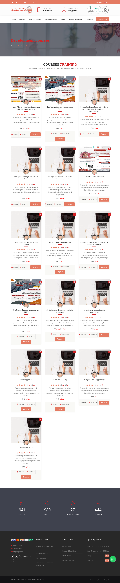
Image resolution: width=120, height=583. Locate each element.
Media (63, 19)
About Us (22, 19)
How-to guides (41, 558)
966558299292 (18, 545)
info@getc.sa (18, 548)
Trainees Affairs (67, 546)
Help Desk (98, 580)
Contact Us (46, 8)
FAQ (91, 580)
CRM (99, 2)
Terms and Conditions (69, 551)
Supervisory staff (42, 553)
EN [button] (106, 2)
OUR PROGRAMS (35, 19)
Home (14, 19)
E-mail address (73, 8)
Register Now (103, 19)
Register (35, 134)
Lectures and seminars (76, 19)
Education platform (51, 19)
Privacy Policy (66, 555)
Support (106, 580)
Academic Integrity (68, 560)
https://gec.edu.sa (19, 552)
